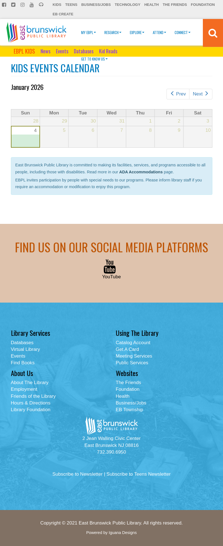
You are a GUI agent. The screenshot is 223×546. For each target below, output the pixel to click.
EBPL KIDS (24, 51)
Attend (159, 32)
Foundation (203, 5)
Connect (183, 32)
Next (200, 94)
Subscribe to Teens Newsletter (139, 474)
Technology (127, 5)
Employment (24, 389)
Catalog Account (133, 342)
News (45, 51)
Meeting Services (134, 356)
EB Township (129, 409)
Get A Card (127, 349)
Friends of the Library (33, 396)
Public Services (132, 362)
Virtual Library (25, 349)
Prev (178, 94)
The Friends (175, 5)
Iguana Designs (123, 532)
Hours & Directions (31, 403)
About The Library (30, 382)
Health (151, 5)
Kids (57, 5)
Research (112, 32)
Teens (71, 5)
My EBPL (88, 32)
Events (62, 51)
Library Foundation (31, 409)
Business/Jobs (96, 5)
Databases (83, 51)
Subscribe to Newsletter (77, 474)
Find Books (23, 362)
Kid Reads (108, 51)
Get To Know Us (94, 59)
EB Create (63, 14)
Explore (137, 32)
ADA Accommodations (141, 172)
